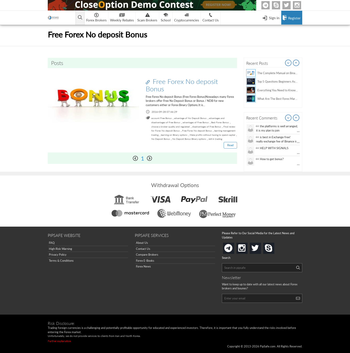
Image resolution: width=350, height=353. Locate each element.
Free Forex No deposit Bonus (182, 85)
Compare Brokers (147, 254)
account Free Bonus (161, 118)
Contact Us (143, 249)
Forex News (143, 266)
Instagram (300, 5)
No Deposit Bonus (160, 139)
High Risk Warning (60, 249)
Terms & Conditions (61, 260)
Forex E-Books (145, 260)
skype (273, 247)
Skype (279, 5)
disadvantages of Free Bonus (206, 126)
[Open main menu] (80, 18)
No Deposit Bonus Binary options (189, 139)
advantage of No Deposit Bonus (190, 118)
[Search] (298, 267)
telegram (233, 247)
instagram (247, 247)
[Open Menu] (271, 18)
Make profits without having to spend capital (212, 135)
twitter (290, 5)
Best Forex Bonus (220, 122)
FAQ (51, 242)
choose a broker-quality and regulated (170, 126)
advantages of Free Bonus (196, 122)
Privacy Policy (58, 254)
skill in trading (215, 139)
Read (230, 145)
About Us (142, 242)
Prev (288, 63)
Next (296, 63)
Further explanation (59, 341)
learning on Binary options (174, 135)
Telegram (269, 6)
